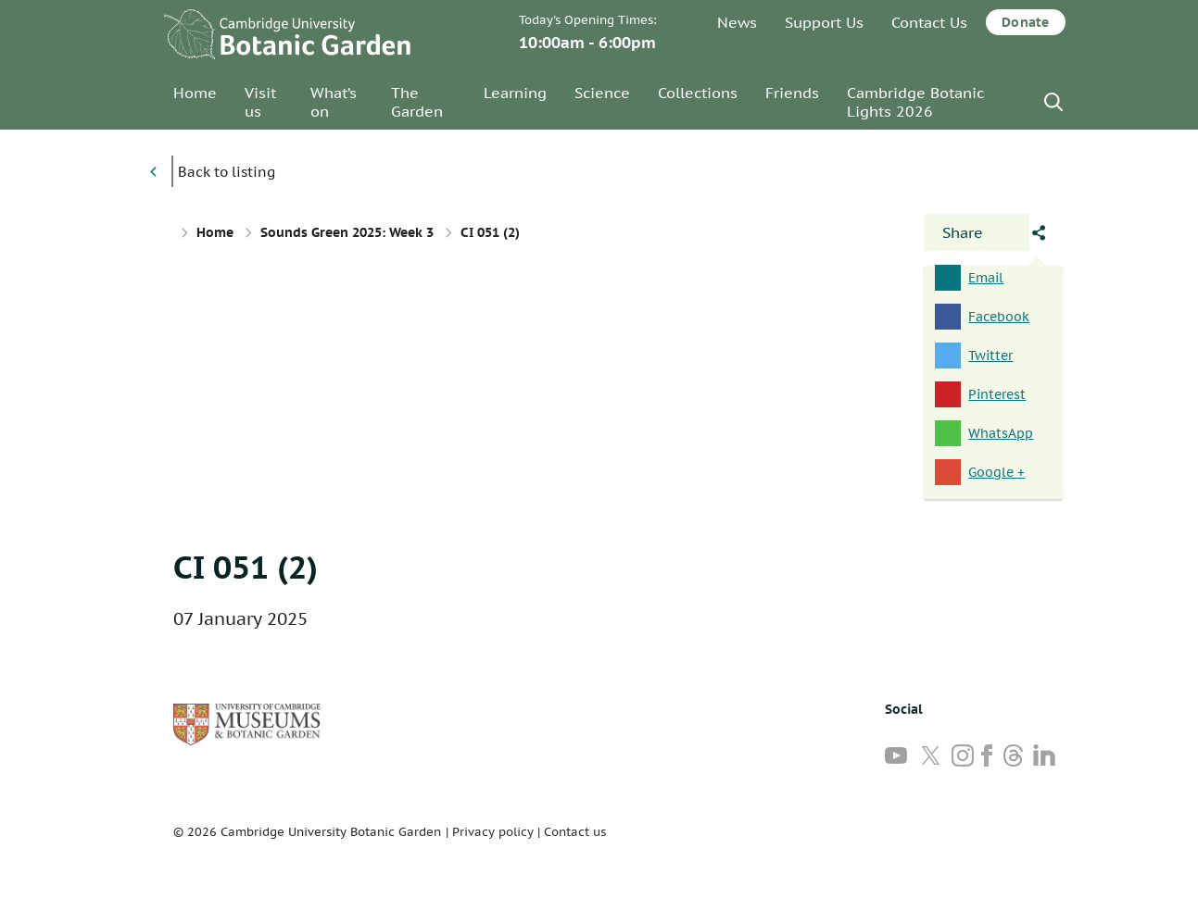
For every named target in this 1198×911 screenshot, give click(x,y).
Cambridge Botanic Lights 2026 (915, 101)
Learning (515, 92)
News (737, 22)
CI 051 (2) (245, 566)
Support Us (824, 22)
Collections (698, 92)
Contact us (575, 832)
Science (602, 92)
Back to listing (226, 172)
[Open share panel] (976, 232)
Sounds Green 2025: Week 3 (347, 232)
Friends (792, 92)
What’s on (333, 101)
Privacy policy (493, 832)
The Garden (417, 101)
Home (195, 92)
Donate (1025, 22)
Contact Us (929, 22)
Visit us (260, 101)
